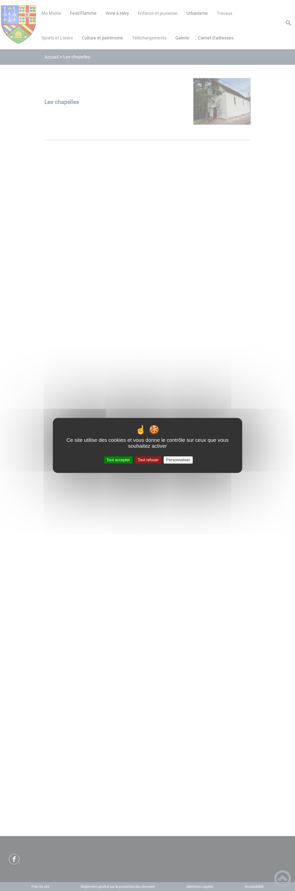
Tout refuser (148, 460)
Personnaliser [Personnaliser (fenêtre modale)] (178, 460)
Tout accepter (118, 460)
